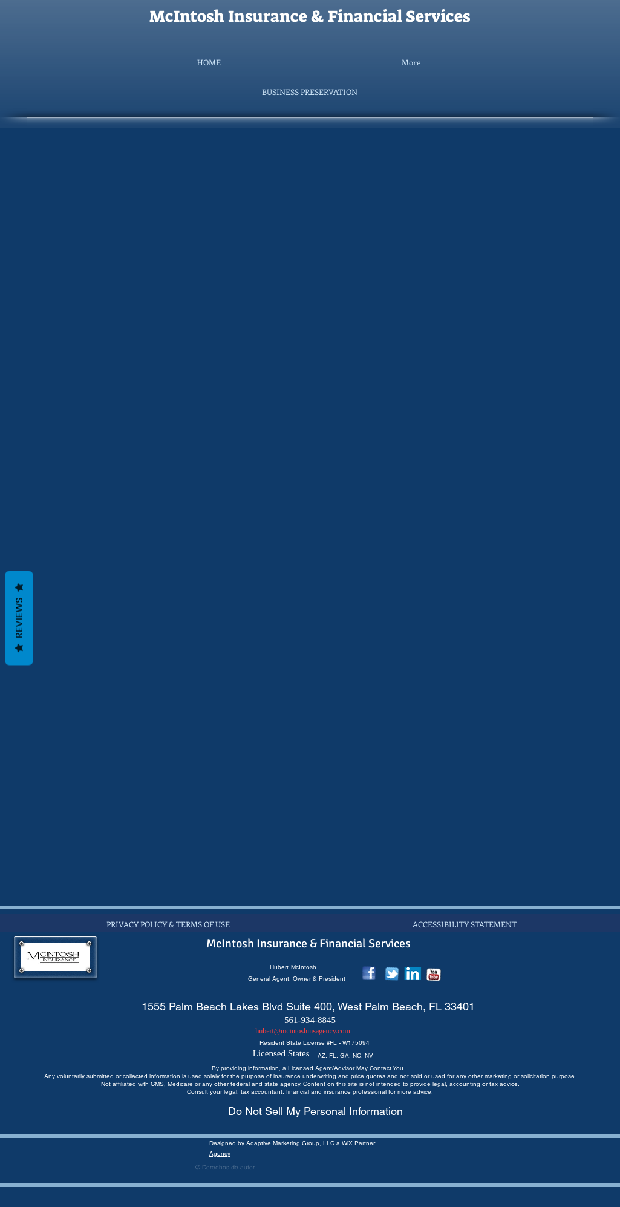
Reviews (19, 618)
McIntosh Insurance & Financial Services (309, 16)
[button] (310, 92)
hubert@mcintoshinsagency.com (302, 1031)
